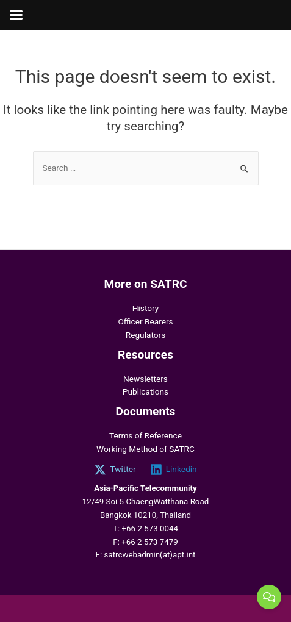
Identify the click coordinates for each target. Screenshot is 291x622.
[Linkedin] (173, 469)
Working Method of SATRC (145, 449)
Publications (145, 391)
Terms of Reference (145, 435)
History (145, 308)
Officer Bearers (145, 321)
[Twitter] (115, 469)
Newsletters (145, 379)
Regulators (145, 335)
